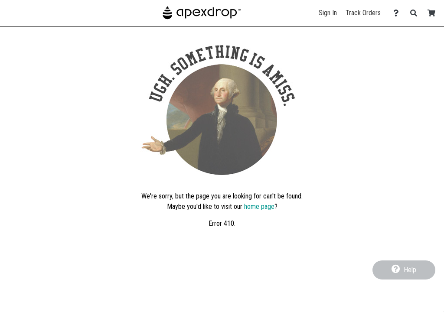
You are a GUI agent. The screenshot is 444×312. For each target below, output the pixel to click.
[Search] (416, 13)
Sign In (328, 13)
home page (259, 206)
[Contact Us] (398, 13)
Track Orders (363, 13)
